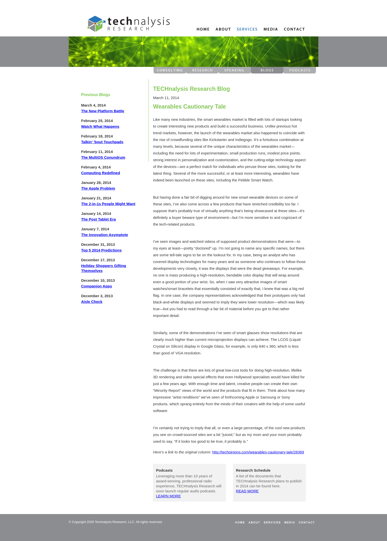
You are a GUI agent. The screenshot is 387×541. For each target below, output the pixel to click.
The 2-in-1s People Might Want (108, 204)
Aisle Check (91, 301)
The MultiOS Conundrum (103, 157)
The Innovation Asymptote (104, 235)
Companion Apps (96, 286)
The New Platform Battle (102, 111)
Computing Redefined (100, 173)
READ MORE (247, 491)
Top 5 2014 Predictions (101, 250)
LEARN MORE (168, 496)
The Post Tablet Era (98, 219)
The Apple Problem (98, 188)
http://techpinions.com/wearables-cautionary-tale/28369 (258, 452)
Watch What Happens (100, 126)
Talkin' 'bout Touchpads (102, 142)
